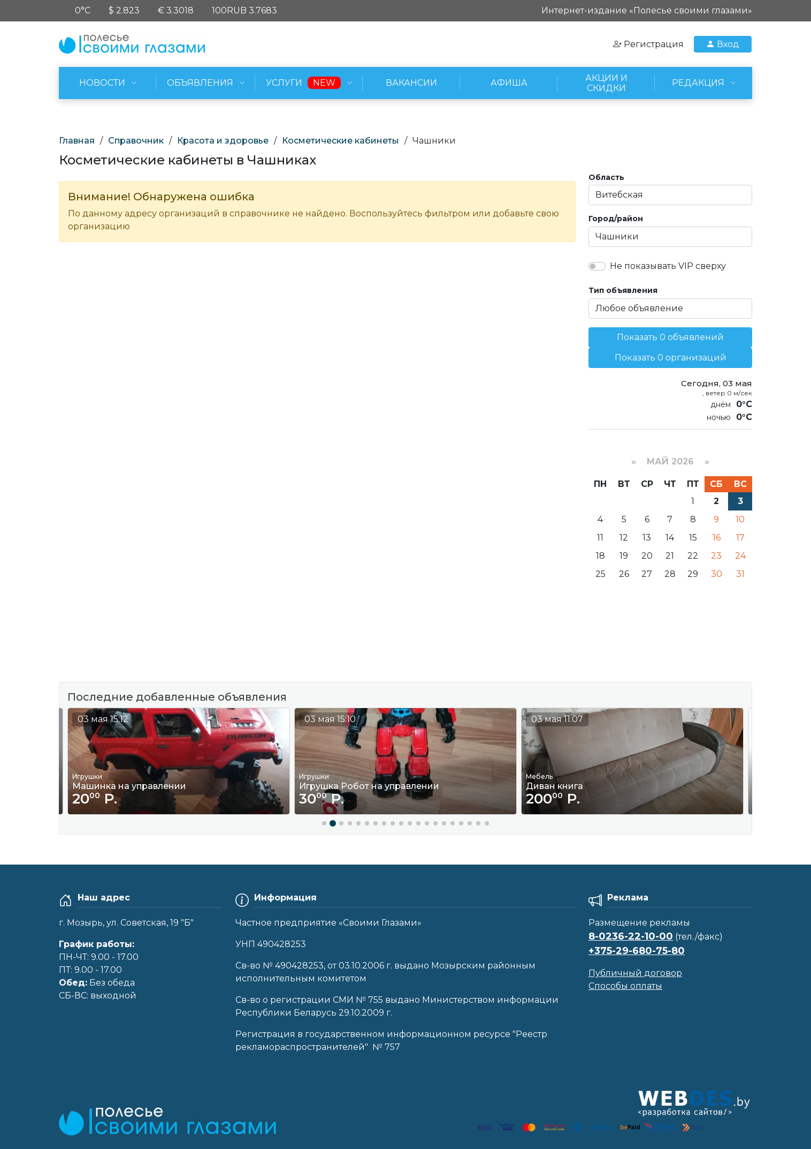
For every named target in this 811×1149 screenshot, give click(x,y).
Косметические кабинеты (340, 141)
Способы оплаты (625, 986)
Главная (77, 141)
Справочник (136, 141)
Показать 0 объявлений (670, 337)
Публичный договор (635, 973)
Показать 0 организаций (670, 357)
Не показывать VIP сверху (668, 266)
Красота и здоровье (223, 141)
